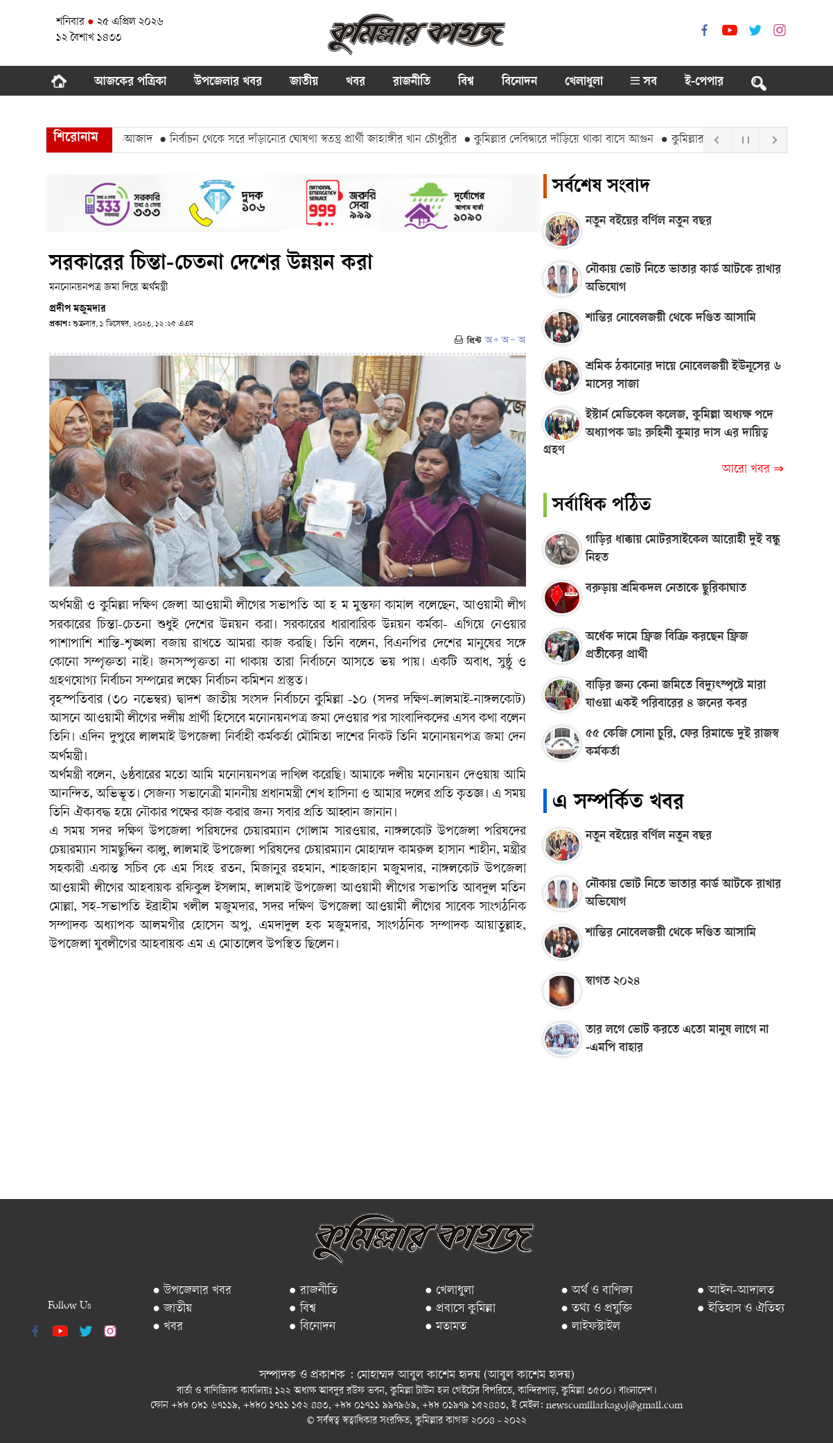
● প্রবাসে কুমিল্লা (460, 1308)
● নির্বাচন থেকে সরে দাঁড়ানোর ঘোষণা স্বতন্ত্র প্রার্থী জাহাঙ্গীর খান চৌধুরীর (316, 140)
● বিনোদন (312, 1326)
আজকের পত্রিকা (130, 82)
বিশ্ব (466, 82)
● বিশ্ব (302, 1308)
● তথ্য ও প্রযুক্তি (596, 1308)
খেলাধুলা (584, 82)
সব (644, 82)
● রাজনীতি (313, 1290)
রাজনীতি (411, 82)
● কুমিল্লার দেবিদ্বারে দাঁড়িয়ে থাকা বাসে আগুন (568, 140)
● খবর (167, 1326)
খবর (355, 82)
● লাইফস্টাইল (590, 1326)
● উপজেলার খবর (191, 1290)
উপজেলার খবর (228, 82)
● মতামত (445, 1326)
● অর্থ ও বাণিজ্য (597, 1290)
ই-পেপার (704, 82)
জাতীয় (304, 82)
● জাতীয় (172, 1308)
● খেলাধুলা (449, 1290)
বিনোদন (519, 82)
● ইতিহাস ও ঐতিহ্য (740, 1308)
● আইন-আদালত (735, 1290)
